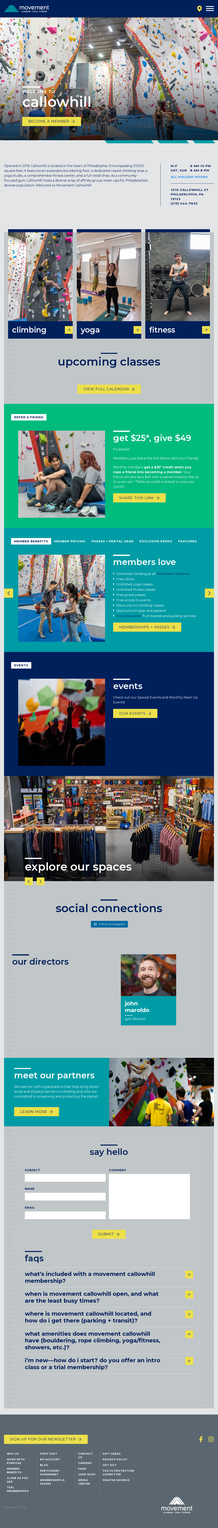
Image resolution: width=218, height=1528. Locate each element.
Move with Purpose (16, 1462)
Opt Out (110, 1465)
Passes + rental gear (113, 549)
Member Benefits (31, 549)
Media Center (84, 1482)
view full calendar (106, 397)
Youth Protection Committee (118, 1473)
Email (30, 1216)
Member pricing (69, 549)
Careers (85, 1463)
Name (30, 1197)
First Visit (48, 1454)
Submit (106, 1242)
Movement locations (173, 582)
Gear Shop (87, 1475)
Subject (32, 1178)
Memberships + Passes (144, 635)
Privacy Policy (115, 1460)
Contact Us (85, 1456)
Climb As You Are (17, 1480)
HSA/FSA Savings (116, 1480)
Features (187, 549)
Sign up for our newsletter (43, 1440)
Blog (44, 1465)
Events (21, 673)
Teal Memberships (18, 1490)
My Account (50, 1460)
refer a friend (28, 425)
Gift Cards (112, 1454)
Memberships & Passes (52, 1482)
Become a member (48, 121)
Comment (118, 1178)
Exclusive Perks (156, 549)
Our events (132, 722)
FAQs (82, 1469)
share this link (136, 506)
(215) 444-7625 (184, 203)
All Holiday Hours (189, 177)
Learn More (33, 1120)
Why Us (13, 1454)
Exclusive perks (128, 624)
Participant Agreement (50, 1473)
